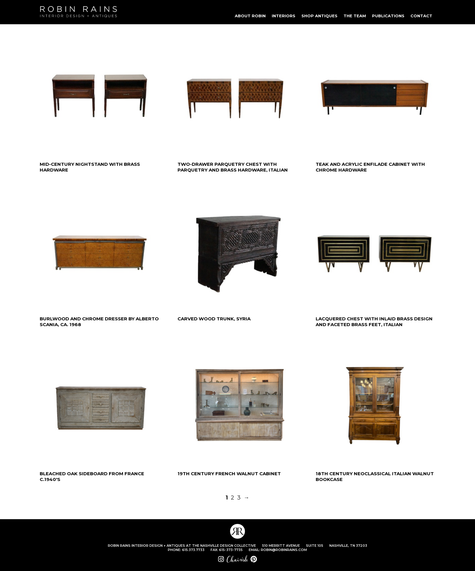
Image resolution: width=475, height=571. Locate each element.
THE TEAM (355, 15)
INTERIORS (283, 15)
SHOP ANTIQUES (319, 15)
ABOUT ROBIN (250, 15)
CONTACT (421, 15)
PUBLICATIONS (388, 15)
